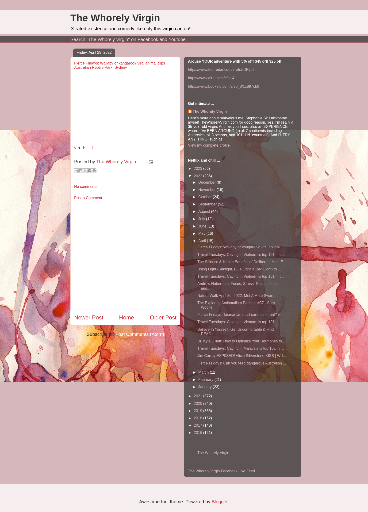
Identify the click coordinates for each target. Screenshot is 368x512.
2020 (198, 404)
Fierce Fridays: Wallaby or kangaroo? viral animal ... (240, 247)
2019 (198, 411)
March (204, 372)
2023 (198, 169)
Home (126, 317)
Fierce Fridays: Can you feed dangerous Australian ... (241, 363)
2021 (198, 396)
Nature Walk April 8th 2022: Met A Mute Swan (235, 296)
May (202, 233)
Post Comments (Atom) (139, 334)
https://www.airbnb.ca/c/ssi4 (211, 78)
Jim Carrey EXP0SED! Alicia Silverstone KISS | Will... (241, 356)
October (205, 197)
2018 (198, 418)
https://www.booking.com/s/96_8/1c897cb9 (223, 86)
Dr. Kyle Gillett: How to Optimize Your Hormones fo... (241, 341)
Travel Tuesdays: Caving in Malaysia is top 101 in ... (240, 348)
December (207, 182)
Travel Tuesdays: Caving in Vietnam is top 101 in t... (240, 255)
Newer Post (88, 317)
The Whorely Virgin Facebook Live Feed (221, 471)
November (207, 190)
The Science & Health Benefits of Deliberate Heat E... (241, 262)
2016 (198, 433)
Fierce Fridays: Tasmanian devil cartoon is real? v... (240, 315)
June (202, 226)
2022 (198, 176)
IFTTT (87, 147)
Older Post (163, 317)
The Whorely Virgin (115, 17)
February (206, 380)
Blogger (220, 501)
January (205, 387)
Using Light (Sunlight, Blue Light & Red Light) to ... (239, 269)
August (204, 211)
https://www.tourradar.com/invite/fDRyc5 (221, 70)
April (202, 241)
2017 (198, 425)
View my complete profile (209, 145)
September (208, 204)
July (202, 219)
